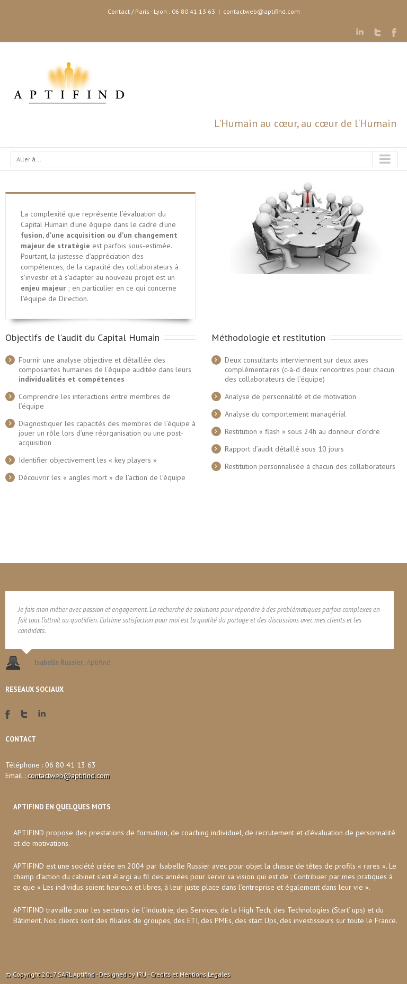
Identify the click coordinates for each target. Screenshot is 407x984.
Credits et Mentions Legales (191, 974)
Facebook (394, 32)
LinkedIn (360, 31)
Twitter (377, 32)
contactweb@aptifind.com (261, 11)
